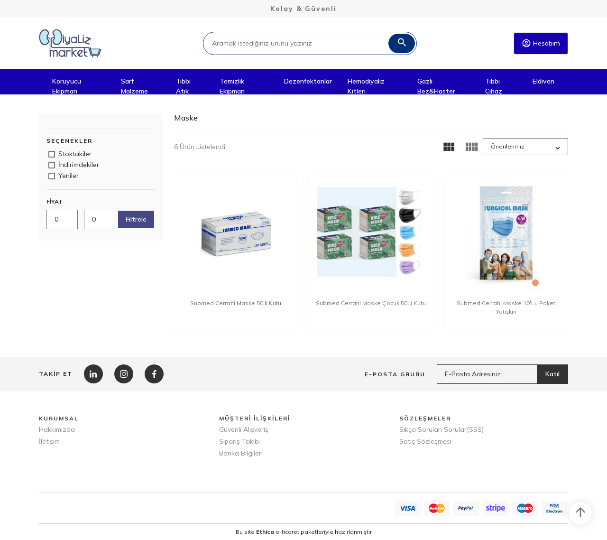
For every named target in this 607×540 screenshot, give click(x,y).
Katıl (552, 374)
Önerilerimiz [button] (507, 146)
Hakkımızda (57, 429)
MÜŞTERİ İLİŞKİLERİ (254, 418)
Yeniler (68, 175)
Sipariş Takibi (239, 441)
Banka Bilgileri (241, 453)
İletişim (49, 441)
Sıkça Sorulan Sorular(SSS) (441, 429)
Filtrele (136, 219)
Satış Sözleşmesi (425, 441)
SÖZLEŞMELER (425, 418)
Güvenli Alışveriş (243, 429)
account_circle (526, 43)
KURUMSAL (59, 418)
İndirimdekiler (78, 164)
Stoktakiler (75, 153)
